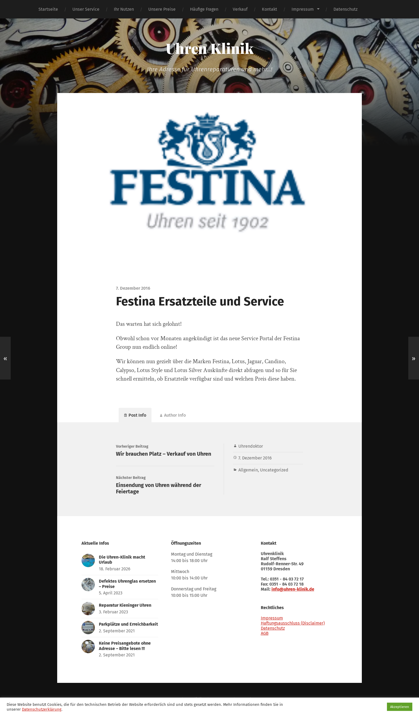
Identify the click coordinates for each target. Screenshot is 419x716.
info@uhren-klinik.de (292, 589)
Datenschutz (345, 9)
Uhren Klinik (210, 48)
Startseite (48, 9)
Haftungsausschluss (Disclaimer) (293, 623)
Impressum (303, 9)
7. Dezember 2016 (255, 457)
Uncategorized (274, 470)
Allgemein (248, 470)
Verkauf (240, 9)
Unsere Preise (162, 9)
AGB (265, 633)
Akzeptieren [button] (399, 707)
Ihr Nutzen (124, 9)
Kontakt (269, 9)
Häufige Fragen (204, 9)
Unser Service (85, 9)
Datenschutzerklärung (41, 709)
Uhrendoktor (250, 446)
